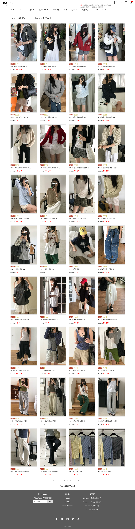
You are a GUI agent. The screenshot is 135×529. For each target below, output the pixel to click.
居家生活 (85, 10)
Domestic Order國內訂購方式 (92, 498)
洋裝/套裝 (56, 10)
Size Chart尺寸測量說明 (92, 506)
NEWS (13, 10)
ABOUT (67, 498)
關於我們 (67, 494)
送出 (50, 501)
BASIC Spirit (67, 502)
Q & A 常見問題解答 (92, 509)
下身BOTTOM (43, 10)
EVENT (95, 10)
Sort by (13, 18)
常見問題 (92, 494)
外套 (65, 10)
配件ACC (74, 10)
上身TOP (31, 10)
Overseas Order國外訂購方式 (92, 502)
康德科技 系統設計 (67, 526)
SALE (104, 10)
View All (48, 18)
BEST (22, 10)
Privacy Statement (67, 506)
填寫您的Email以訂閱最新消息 (43, 498)
